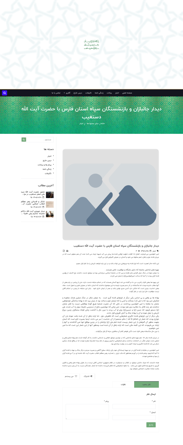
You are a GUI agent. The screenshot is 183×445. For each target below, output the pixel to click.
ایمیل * (153, 412)
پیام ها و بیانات (44, 165)
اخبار (117, 93)
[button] (4, 92)
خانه (103, 123)
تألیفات (48, 173)
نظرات (123, 384)
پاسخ (151, 424)
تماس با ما (56, 93)
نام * (154, 401)
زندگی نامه (99, 93)
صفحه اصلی (127, 93)
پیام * (106, 401)
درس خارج (78, 93)
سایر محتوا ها (92, 123)
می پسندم (71, 376)
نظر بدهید (146, 384)
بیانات (109, 93)
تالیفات (88, 93)
